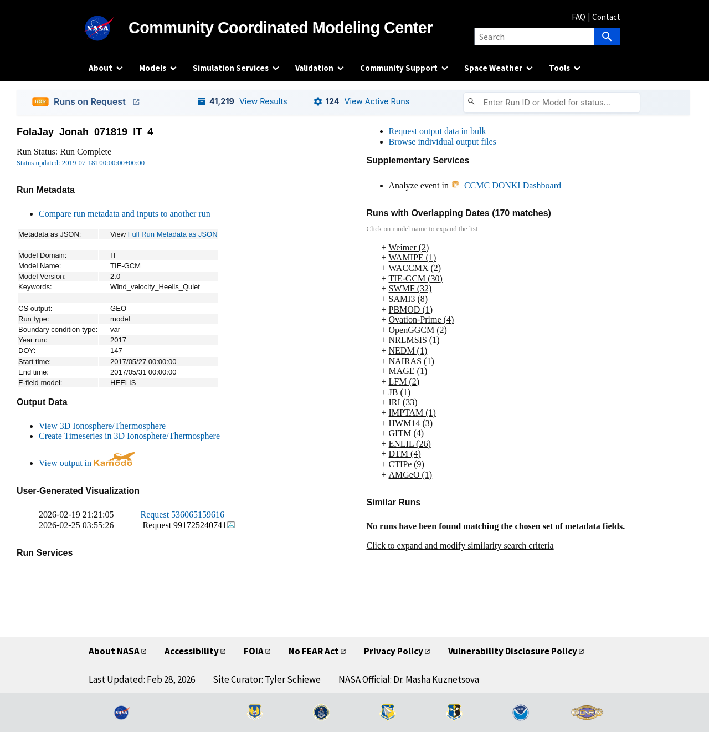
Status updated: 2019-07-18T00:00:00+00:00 (81, 163)
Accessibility (192, 651)
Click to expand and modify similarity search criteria (460, 545)
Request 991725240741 (189, 525)
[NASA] (109, 28)
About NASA (114, 651)
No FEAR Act (314, 651)
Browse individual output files (442, 141)
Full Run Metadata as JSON (173, 234)
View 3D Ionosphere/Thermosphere (102, 426)
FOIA (254, 651)
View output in (87, 463)
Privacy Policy (393, 651)
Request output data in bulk (437, 131)
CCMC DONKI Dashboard (506, 185)
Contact (606, 17)
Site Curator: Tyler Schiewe (267, 679)
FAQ (578, 17)
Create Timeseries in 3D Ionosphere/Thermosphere (129, 436)
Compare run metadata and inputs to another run (124, 213)
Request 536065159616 (183, 514)
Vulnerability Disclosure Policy (512, 651)
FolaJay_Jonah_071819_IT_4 (85, 131)
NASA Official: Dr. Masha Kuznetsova (408, 679)
